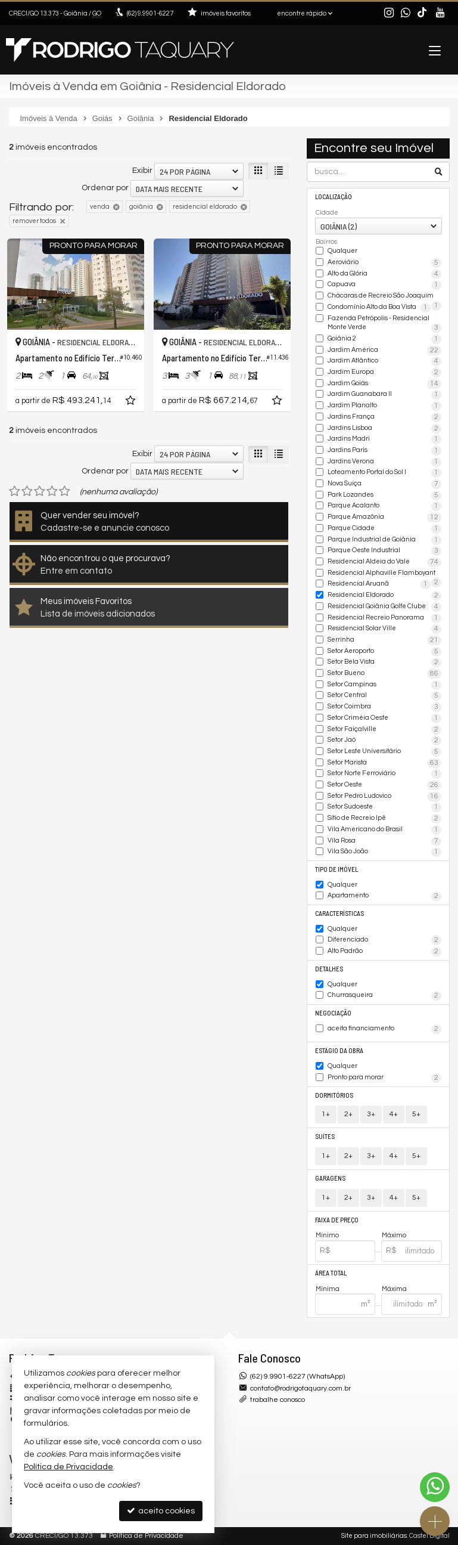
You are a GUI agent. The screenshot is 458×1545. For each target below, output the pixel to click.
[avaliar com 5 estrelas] (64, 491)
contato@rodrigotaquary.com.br (300, 1388)
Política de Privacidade (146, 1536)
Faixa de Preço (337, 1220)
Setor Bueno (384, 674)
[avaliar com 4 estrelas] (52, 491)
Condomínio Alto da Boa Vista (379, 307)
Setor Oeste (384, 785)
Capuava (384, 285)
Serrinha (384, 640)
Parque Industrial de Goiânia (384, 540)
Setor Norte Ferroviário (384, 774)
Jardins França (384, 417)
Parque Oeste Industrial (384, 551)
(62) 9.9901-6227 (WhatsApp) (297, 1376)
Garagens (330, 1178)
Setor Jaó (384, 740)
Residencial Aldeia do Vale (384, 562)
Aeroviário (384, 263)
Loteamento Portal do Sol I (384, 473)
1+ (326, 1114)
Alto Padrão (384, 951)
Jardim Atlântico (384, 361)
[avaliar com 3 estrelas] (39, 491)
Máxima (394, 1289)
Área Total (331, 1273)
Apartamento (384, 896)
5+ (416, 1114)
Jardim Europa (384, 372)
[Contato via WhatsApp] (435, 1487)
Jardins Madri (384, 439)
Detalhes (329, 969)
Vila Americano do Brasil (384, 830)
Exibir (142, 170)
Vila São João (384, 852)
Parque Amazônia (384, 517)
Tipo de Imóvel (336, 869)
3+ (371, 1114)
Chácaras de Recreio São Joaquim (384, 296)
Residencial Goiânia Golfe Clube (384, 607)
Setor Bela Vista (384, 662)
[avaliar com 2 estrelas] (27, 491)
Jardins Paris (384, 451)
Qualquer (342, 251)
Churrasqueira (384, 996)
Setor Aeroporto (384, 652)
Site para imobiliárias (374, 1535)
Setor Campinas (384, 685)
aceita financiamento (384, 1029)
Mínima (327, 1289)
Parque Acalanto (384, 506)
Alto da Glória (384, 274)
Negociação (333, 1013)
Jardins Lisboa (384, 429)
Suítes (325, 1136)
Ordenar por (105, 188)
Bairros (326, 242)
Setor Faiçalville (384, 730)
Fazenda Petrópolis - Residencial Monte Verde (384, 323)
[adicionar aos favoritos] (131, 402)
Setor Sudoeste (384, 807)
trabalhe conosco (277, 1400)
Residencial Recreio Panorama (384, 618)
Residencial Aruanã (379, 584)
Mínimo (327, 1235)
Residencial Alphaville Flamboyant (384, 573)
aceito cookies (161, 1510)
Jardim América (384, 350)
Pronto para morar (384, 1078)
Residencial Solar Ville (384, 629)
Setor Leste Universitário (384, 752)
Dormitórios (334, 1095)
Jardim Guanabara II (384, 395)
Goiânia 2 (384, 339)
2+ (348, 1114)
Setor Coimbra (384, 707)
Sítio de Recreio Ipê (384, 818)
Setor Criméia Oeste (384, 718)
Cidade (327, 212)
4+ (394, 1114)
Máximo (394, 1235)
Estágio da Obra (339, 1050)
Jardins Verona (384, 462)
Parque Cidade (384, 529)
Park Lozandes (384, 495)
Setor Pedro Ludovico (384, 796)
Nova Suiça (384, 484)
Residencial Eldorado (384, 595)
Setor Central (384, 696)
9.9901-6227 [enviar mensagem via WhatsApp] (150, 13)
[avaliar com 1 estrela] (14, 491)
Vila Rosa (384, 841)
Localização (333, 196)
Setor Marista (384, 763)
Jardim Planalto (384, 406)
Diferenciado (384, 940)
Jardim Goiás (384, 384)
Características (339, 913)
